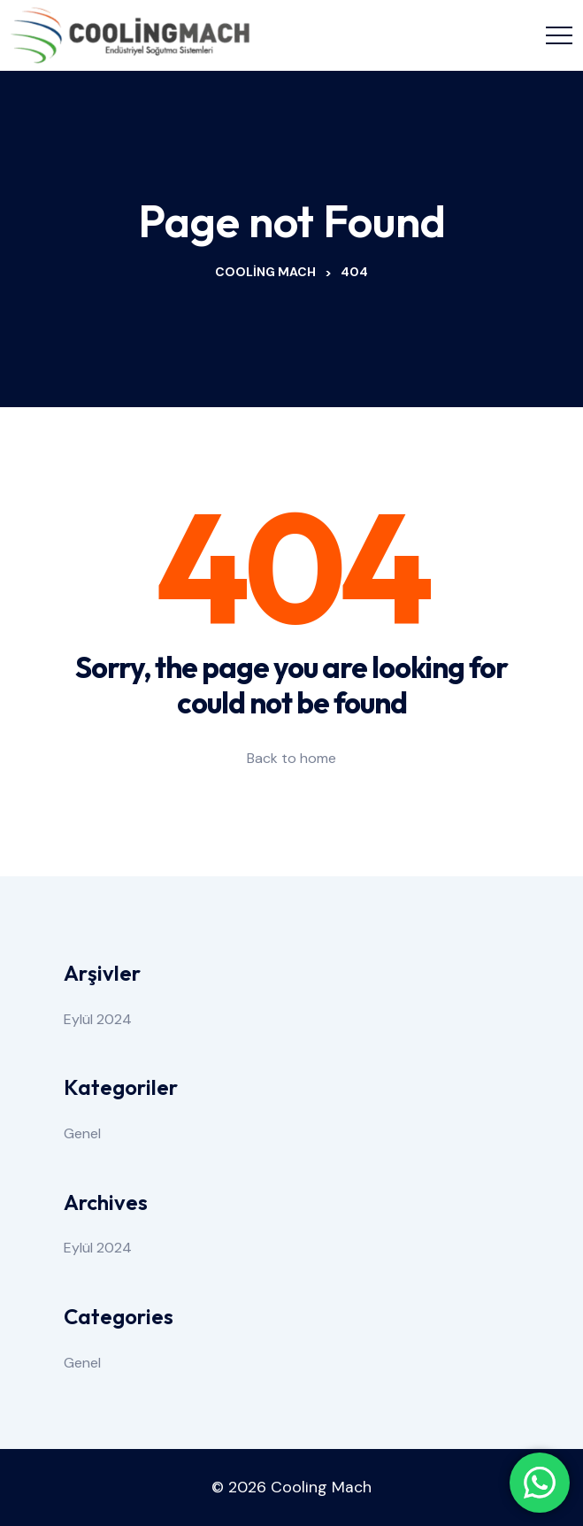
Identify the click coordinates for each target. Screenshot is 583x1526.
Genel (82, 1133)
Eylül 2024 (98, 1019)
